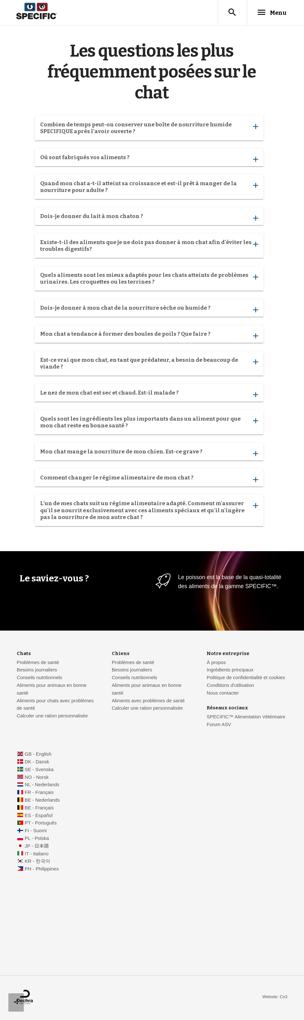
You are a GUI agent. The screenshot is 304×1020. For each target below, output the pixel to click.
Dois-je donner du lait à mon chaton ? (149, 218)
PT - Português (41, 823)
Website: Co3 (275, 997)
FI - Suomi (36, 831)
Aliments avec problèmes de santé (148, 701)
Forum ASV (219, 725)
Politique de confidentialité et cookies (246, 678)
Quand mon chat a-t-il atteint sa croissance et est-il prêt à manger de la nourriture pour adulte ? (149, 187)
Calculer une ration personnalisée (52, 716)
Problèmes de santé (38, 663)
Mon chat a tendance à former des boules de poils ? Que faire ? (149, 336)
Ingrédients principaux (230, 670)
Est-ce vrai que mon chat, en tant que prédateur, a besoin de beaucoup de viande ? (149, 364)
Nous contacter (223, 693)
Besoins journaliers (37, 670)
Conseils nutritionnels (39, 678)
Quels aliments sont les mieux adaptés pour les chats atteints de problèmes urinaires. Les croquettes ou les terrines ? (149, 279)
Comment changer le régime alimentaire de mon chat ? (149, 480)
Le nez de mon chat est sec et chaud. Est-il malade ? (149, 395)
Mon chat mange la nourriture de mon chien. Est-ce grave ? (149, 454)
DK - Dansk (37, 762)
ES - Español (39, 816)
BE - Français (39, 808)
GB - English (38, 754)
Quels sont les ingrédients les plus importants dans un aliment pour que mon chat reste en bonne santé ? (149, 423)
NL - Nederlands (42, 785)
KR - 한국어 (37, 861)
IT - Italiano (37, 854)
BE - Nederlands (42, 800)
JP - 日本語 (37, 846)
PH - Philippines (42, 869)
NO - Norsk (37, 777)
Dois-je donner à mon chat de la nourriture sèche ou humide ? (149, 310)
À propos (216, 663)
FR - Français (39, 793)
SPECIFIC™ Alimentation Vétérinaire (247, 717)
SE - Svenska (39, 770)
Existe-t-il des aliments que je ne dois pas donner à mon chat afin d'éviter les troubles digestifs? (149, 246)
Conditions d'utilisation (230, 685)
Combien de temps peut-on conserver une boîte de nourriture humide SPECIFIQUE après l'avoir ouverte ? (149, 128)
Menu (269, 12)
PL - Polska (37, 839)
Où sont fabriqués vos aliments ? (149, 160)
